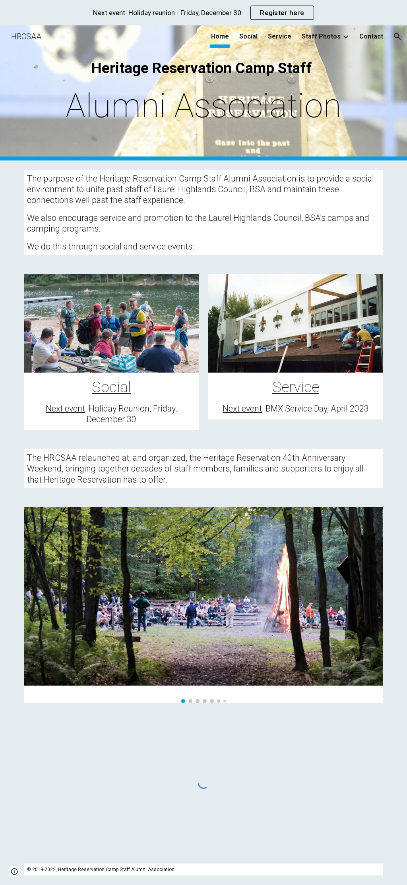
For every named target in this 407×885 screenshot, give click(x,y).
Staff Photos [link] (321, 36)
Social (111, 387)
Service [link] (279, 36)
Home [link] (220, 36)
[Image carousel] (204, 605)
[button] (397, 36)
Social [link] (248, 36)
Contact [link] (371, 36)
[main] (204, 92)
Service (295, 387)
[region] (203, 12)
